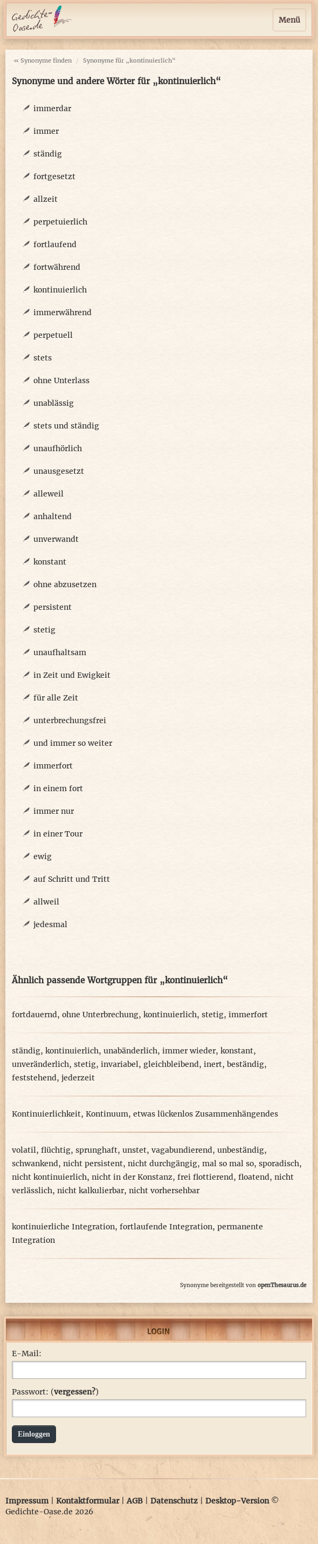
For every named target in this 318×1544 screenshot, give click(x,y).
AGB (135, 1501)
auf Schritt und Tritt (71, 879)
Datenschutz (174, 1501)
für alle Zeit (55, 698)
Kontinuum (107, 1114)
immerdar (52, 108)
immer (46, 131)
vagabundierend (181, 1150)
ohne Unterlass (61, 380)
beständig (245, 1064)
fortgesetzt (54, 176)
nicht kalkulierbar (90, 1190)
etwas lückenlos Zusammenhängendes (205, 1114)
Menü (289, 20)
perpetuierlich (60, 222)
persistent (52, 607)
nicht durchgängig (162, 1163)
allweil (46, 902)
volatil (24, 1150)
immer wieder (189, 1051)
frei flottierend (205, 1177)
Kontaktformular (87, 1501)
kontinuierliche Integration (63, 1227)
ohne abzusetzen (64, 584)
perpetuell (53, 335)
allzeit (45, 199)
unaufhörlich (57, 448)
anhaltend (52, 516)
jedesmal (50, 924)
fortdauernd (34, 1014)
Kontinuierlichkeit (46, 1114)
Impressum (27, 1501)
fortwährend (56, 267)
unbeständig (240, 1150)
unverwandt (56, 539)
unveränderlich (40, 1064)
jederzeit (78, 1078)
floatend (253, 1177)
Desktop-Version (237, 1501)
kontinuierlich (60, 290)
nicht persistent (93, 1163)
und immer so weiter (72, 743)
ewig (42, 856)
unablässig (53, 403)
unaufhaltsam (59, 652)
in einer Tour (57, 834)
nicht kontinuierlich (49, 1177)
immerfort (53, 766)
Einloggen (34, 1434)
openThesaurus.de (282, 1285)
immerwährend (62, 312)
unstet (134, 1150)
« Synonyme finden (42, 60)
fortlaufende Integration (166, 1227)
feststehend (34, 1078)
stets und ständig (66, 426)
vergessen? (74, 1392)
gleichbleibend (171, 1064)
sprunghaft (96, 1150)
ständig (47, 154)
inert (213, 1064)
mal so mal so (228, 1163)
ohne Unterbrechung (100, 1014)
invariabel (120, 1064)
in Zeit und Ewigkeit (71, 675)
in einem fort (58, 788)
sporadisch (279, 1163)
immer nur (53, 811)
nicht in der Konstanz (132, 1177)
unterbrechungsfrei (69, 720)
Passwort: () (55, 1392)
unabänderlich (130, 1051)
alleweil (48, 494)
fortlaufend (55, 244)
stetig (44, 630)
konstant (49, 562)
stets (42, 358)
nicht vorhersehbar (164, 1190)
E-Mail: (27, 1353)
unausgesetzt (58, 471)
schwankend (35, 1163)
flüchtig (56, 1150)
